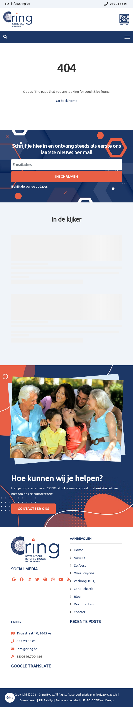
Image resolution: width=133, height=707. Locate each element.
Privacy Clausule (107, 694)
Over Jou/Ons (84, 573)
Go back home (66, 101)
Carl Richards (83, 589)
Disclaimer (88, 694)
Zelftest (80, 565)
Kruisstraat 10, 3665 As (34, 633)
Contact (80, 612)
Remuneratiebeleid (68, 700)
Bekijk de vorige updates (29, 186)
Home (78, 550)
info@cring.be (27, 649)
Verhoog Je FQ (85, 581)
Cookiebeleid (28, 700)
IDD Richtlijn (46, 700)
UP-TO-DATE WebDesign (98, 700)
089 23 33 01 (26, 641)
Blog (77, 596)
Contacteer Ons (33, 508)
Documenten (84, 604)
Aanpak (79, 558)
